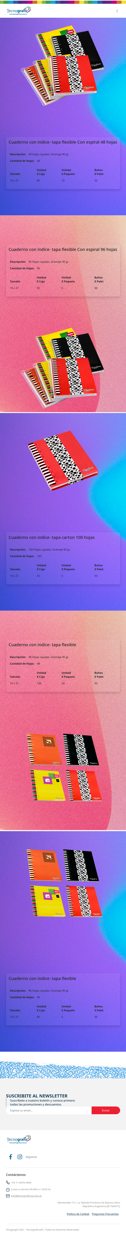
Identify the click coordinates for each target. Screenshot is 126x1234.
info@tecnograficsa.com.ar (26, 1195)
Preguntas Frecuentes (105, 1214)
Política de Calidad (78, 1214)
